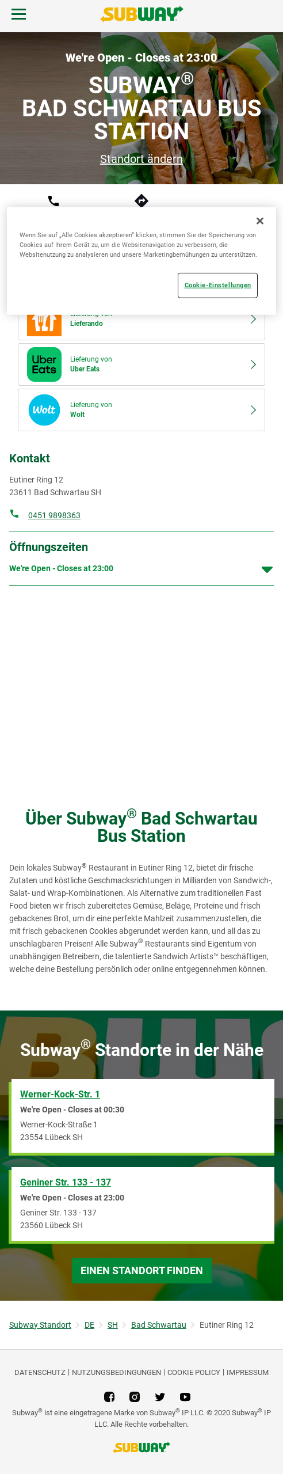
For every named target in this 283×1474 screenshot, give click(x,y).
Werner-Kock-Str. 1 (60, 1094)
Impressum (248, 1372)
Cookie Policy (193, 1372)
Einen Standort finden (142, 1270)
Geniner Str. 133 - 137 (65, 1182)
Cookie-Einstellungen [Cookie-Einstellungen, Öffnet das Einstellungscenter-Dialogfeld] (218, 285)
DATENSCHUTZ (40, 1372)
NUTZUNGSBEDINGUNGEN (116, 1372)
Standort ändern (141, 159)
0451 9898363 (54, 515)
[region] (141, 261)
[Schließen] (260, 221)
